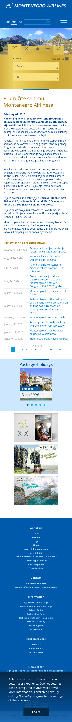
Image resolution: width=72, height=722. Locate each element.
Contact (36, 577)
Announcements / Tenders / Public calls (36, 556)
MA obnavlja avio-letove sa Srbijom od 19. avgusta (45, 258)
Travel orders (36, 568)
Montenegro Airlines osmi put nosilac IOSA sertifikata (46, 332)
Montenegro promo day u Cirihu (48, 317)
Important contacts (36, 583)
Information (36, 596)
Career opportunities (36, 560)
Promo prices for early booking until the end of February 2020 (47, 324)
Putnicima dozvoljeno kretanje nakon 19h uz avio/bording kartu (48, 250)
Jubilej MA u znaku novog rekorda (49, 338)
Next (51, 349)
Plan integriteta (36, 564)
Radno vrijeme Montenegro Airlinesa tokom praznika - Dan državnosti (47, 268)
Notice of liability (36, 621)
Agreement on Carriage (36, 602)
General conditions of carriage (36, 606)
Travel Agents (36, 625)
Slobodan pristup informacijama (36, 617)
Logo (36, 541)
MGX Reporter (36, 652)
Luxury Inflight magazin (36, 549)
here (51, 692)
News (36, 545)
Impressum (36, 629)
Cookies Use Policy (36, 614)
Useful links (36, 552)
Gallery (36, 537)
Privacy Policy (36, 610)
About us (36, 528)
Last (59, 349)
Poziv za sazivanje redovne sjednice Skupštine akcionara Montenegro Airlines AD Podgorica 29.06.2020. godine (46, 281)
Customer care (36, 639)
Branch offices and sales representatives (36, 587)
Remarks (36, 644)
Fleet (36, 533)
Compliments (36, 648)
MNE (7, 22)
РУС (20, 22)
